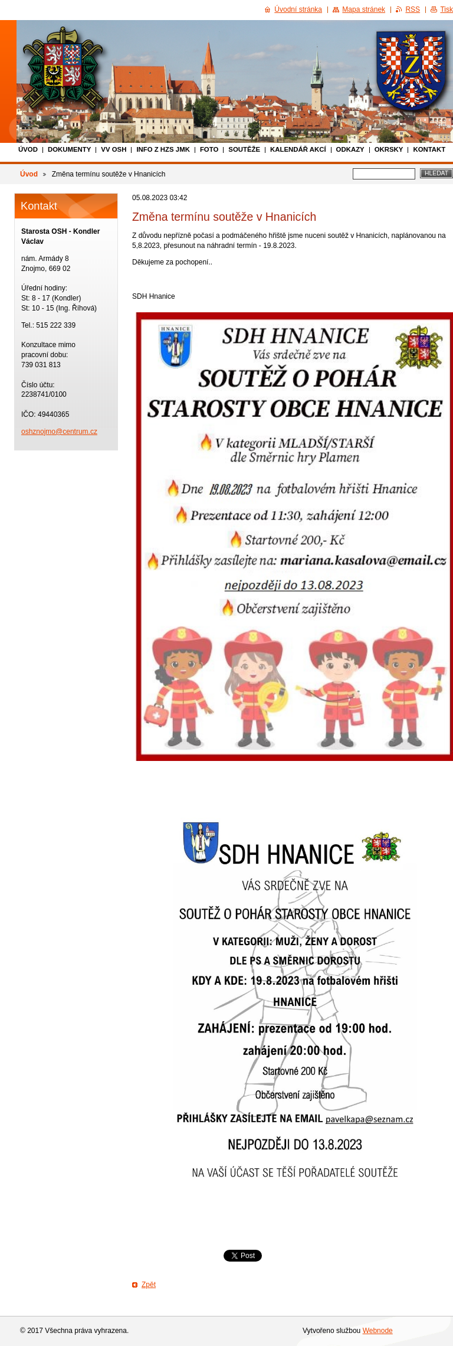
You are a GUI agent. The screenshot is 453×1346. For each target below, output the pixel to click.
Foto (209, 149)
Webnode (378, 1331)
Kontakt (429, 149)
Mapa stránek (363, 9)
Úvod (28, 149)
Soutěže (244, 149)
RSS (412, 9)
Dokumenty (69, 149)
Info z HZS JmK (163, 149)
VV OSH (113, 149)
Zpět (149, 1284)
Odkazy (350, 149)
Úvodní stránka (298, 9)
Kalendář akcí (298, 149)
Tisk (446, 9)
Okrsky (389, 149)
